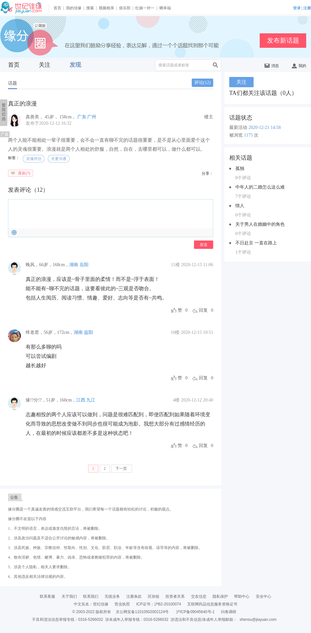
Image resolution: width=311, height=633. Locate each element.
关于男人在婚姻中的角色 (260, 224)
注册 (307, 8)
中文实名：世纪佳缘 (91, 604)
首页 (57, 8)
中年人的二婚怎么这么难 (260, 187)
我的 (299, 65)
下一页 (121, 468)
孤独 (239, 168)
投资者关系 (175, 596)
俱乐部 (124, 8)
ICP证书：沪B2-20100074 (158, 604)
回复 (203, 310)
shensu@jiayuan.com (258, 619)
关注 (44, 65)
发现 (75, 65)
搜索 (90, 8)
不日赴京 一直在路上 (256, 243)
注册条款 (134, 596)
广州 (91, 116)
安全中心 (263, 596)
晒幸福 (165, 8)
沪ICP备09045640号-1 (195, 612)
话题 (12, 83)
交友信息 (198, 596)
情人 (239, 205)
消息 (272, 65)
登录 (297, 8)
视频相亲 (106, 8)
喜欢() (24, 173)
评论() (202, 82)
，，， (47, 264)
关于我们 (69, 596)
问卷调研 (228, 612)
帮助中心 (241, 596)
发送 (203, 244)
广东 (81, 116)
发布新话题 (283, 40)
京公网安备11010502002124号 (142, 612)
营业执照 (122, 604)
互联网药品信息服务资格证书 (212, 604)
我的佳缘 (73, 8)
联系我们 (90, 596)
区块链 (153, 596)
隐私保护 (220, 596)
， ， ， (51, 116)
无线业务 (112, 596)
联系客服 (47, 596)
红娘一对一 (145, 8)
